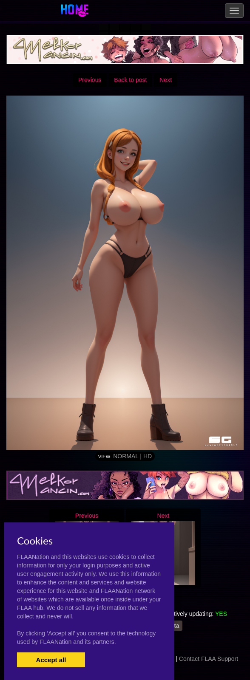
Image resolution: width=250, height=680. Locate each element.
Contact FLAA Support (208, 658)
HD (147, 456)
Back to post (130, 79)
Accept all (51, 659)
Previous (89, 79)
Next (165, 79)
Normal (125, 456)
